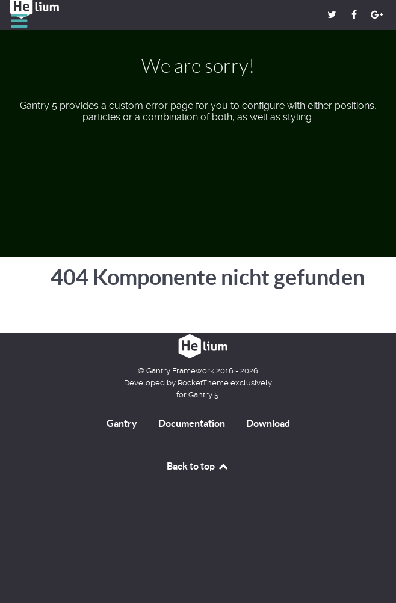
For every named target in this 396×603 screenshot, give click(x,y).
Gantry (122, 423)
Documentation (191, 423)
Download (268, 423)
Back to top (198, 466)
